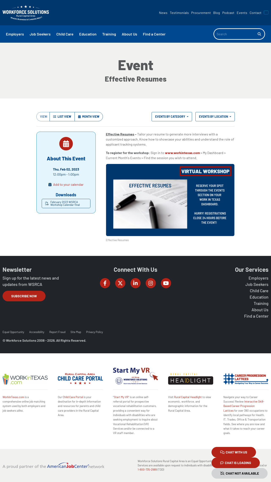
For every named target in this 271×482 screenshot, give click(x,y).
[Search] (235, 34)
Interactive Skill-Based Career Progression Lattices (243, 406)
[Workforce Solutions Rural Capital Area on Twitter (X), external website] (120, 283)
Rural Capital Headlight (188, 397)
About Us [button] (129, 34)
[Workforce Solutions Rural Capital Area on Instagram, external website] (151, 283)
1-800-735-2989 (147, 469)
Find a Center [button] (154, 34)
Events (242, 13)
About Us (260, 309)
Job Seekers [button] (40, 34)
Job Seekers (256, 284)
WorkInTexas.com (13, 397)
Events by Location (214, 116)
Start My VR (121, 397)
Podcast (228, 13)
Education (259, 296)
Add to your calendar (68, 184)
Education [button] (88, 34)
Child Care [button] (64, 34)
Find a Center (256, 315)
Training (261, 303)
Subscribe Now (24, 296)
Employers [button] (15, 34)
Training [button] (109, 34)
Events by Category (170, 116)
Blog (216, 13)
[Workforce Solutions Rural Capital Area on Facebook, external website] (105, 283)
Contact (255, 13)
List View (62, 116)
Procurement (201, 13)
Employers (258, 277)
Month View (88, 116)
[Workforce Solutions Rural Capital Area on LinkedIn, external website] (135, 283)
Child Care (259, 290)
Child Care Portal (73, 397)
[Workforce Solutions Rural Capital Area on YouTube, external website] (166, 283)
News (163, 13)
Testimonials (179, 13)
